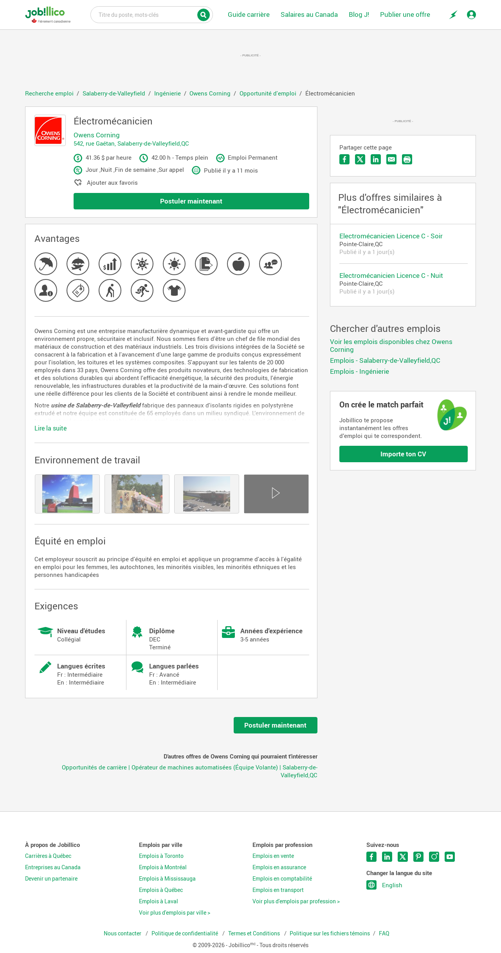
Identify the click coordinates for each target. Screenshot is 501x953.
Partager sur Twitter (360, 159)
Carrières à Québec (48, 855)
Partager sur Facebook (344, 159)
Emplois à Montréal (163, 867)
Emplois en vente (273, 855)
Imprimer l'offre (407, 159)
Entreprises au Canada (53, 867)
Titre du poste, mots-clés (151, 14)
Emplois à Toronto (161, 855)
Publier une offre (405, 14)
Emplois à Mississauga (167, 878)
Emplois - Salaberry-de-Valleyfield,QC (385, 360)
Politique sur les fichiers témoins (330, 933)
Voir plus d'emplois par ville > (174, 912)
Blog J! (359, 14)
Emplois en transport (278, 890)
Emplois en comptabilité (282, 878)
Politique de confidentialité (185, 933)
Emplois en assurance (279, 867)
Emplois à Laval (158, 901)
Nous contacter (123, 933)
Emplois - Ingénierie (359, 371)
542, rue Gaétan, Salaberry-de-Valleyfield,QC (131, 143)
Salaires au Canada (309, 14)
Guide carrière (249, 14)
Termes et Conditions (254, 933)
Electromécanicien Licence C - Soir (391, 235)
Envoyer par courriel (391, 159)
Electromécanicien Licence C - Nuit (391, 275)
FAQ (384, 933)
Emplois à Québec (161, 890)
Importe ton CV (403, 453)
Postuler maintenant (191, 200)
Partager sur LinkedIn (376, 159)
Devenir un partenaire (51, 878)
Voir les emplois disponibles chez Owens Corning (391, 345)
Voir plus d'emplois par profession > (296, 901)
